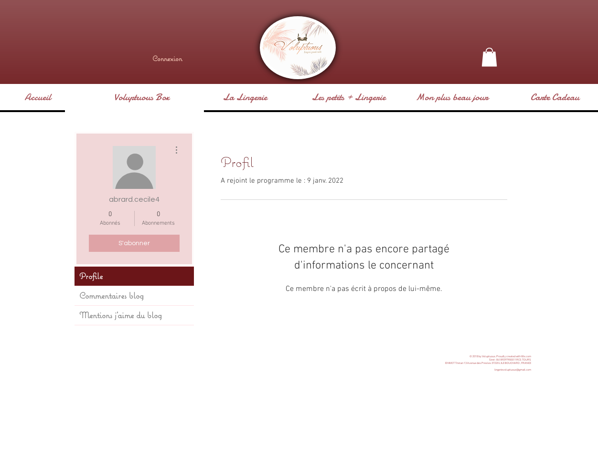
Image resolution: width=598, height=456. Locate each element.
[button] (489, 57)
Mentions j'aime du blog (120, 315)
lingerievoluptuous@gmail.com (512, 370)
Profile (91, 275)
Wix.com (526, 356)
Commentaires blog (111, 295)
